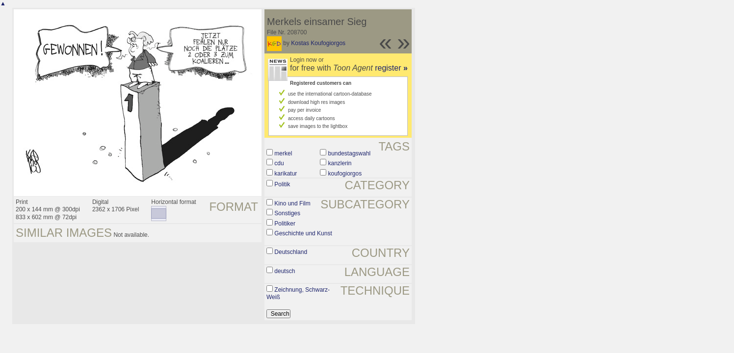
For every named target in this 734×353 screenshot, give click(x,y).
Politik (282, 184)
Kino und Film (292, 203)
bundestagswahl (349, 153)
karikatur (285, 173)
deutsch (284, 271)
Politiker (284, 223)
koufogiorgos (345, 173)
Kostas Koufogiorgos (318, 43)
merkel (283, 153)
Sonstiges (287, 213)
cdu (279, 163)
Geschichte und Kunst (303, 233)
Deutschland (290, 252)
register (391, 68)
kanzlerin (340, 163)
